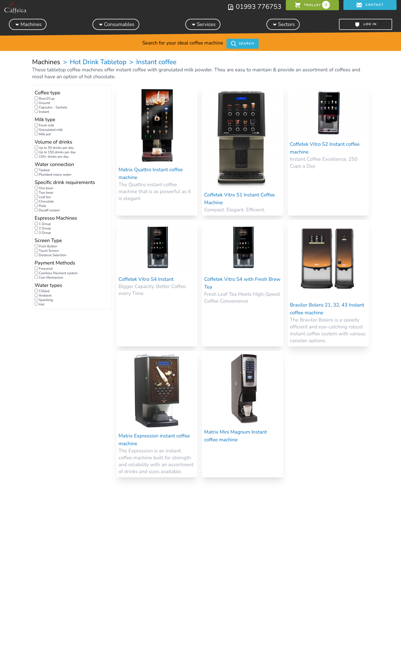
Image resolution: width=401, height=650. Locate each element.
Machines (28, 24)
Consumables (115, 24)
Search (242, 43)
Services (202, 24)
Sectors (283, 24)
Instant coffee (155, 62)
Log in (365, 24)
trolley (312, 5)
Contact (370, 5)
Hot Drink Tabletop (98, 62)
